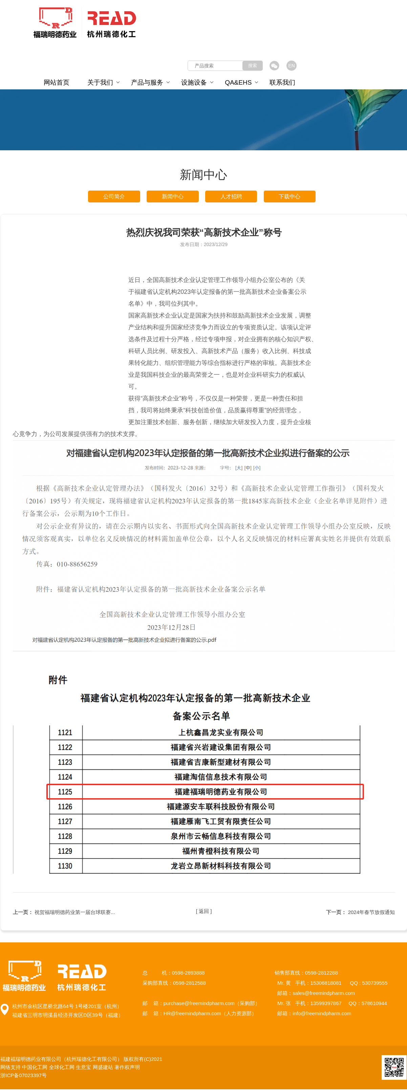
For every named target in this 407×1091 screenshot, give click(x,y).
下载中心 (289, 197)
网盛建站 (103, 1069)
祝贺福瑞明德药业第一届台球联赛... (75, 914)
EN (291, 65)
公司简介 (114, 197)
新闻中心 (172, 197)
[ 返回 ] (204, 914)
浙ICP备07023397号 (25, 1077)
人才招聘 (231, 197)
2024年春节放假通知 (371, 914)
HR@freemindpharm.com (192, 1015)
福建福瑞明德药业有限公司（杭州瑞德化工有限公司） (62, 1061)
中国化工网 (34, 1069)
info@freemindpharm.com (322, 1015)
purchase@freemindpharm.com (199, 1005)
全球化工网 (61, 1069)
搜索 (252, 65)
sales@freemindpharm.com (324, 995)
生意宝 (83, 1069)
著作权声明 (127, 1069)
